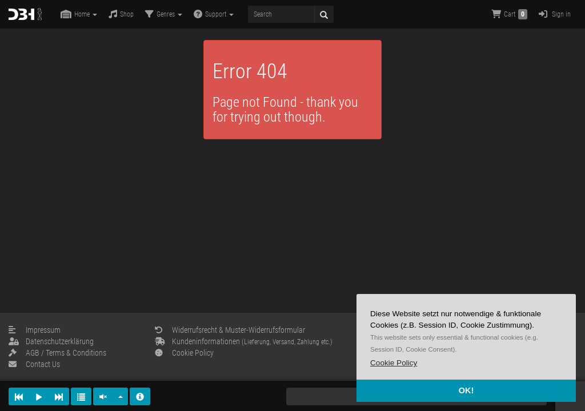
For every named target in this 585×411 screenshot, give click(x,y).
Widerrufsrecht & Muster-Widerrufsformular (230, 330)
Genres (163, 14)
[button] (393, 362)
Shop (121, 14)
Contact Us (34, 364)
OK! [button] (466, 390)
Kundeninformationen (243, 341)
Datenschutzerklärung (51, 341)
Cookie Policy (184, 352)
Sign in (555, 14)
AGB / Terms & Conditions (57, 352)
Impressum (35, 330)
